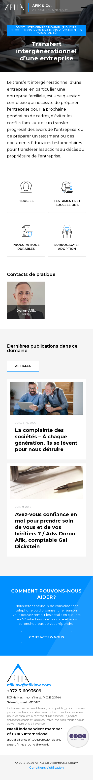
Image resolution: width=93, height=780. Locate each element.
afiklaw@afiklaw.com (29, 685)
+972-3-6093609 (24, 691)
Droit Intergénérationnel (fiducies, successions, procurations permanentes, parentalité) (47, 30)
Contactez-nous (46, 637)
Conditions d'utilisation (46, 767)
